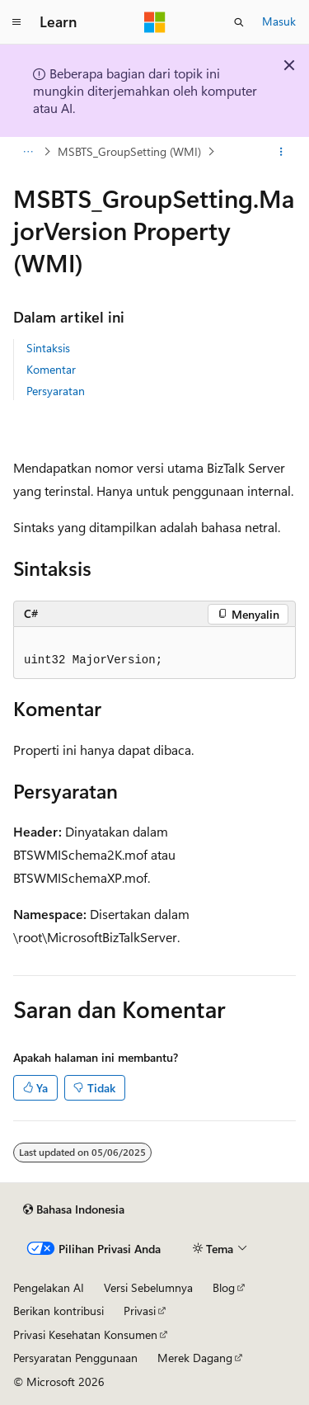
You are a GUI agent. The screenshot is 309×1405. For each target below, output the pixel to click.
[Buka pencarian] (238, 22)
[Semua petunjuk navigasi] (27, 152)
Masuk (279, 21)
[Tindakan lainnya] (281, 152)
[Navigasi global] (16, 22)
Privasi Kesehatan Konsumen (85, 1334)
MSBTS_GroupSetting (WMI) (129, 151)
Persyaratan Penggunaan (75, 1357)
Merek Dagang (194, 1357)
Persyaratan (55, 390)
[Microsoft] (155, 22)
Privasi (140, 1310)
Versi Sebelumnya (148, 1287)
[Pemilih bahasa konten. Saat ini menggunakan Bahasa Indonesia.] (73, 1209)
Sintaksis (48, 348)
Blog (224, 1287)
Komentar (51, 369)
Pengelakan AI (48, 1287)
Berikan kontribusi (58, 1310)
